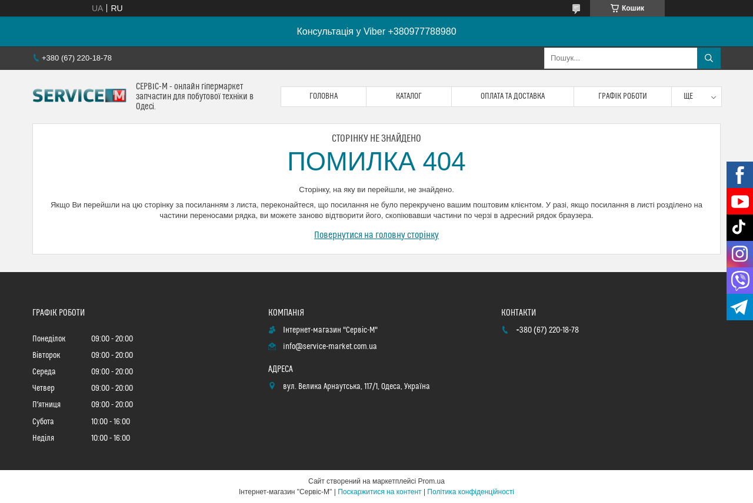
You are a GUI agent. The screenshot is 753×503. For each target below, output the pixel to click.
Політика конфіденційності (470, 492)
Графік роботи (622, 96)
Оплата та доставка (513, 96)
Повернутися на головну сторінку (376, 235)
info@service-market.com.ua (330, 346)
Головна (323, 96)
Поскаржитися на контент (379, 492)
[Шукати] (709, 58)
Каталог (409, 96)
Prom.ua (431, 481)
